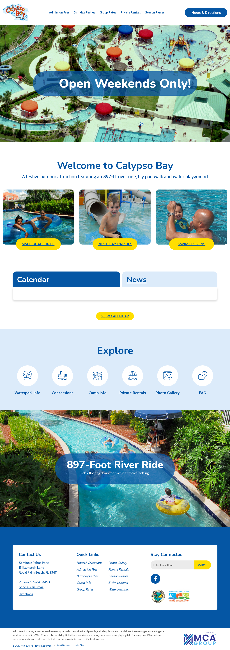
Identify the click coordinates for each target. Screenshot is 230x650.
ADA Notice (63, 645)
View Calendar (115, 316)
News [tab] (137, 280)
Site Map (79, 645)
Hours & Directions (206, 12)
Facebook (155, 579)
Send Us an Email (31, 587)
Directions (26, 594)
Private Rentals (131, 12)
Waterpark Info (118, 589)
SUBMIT (203, 564)
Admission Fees (59, 12)
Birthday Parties (84, 12)
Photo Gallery (117, 563)
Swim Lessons (118, 583)
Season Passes (154, 12)
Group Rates (108, 12)
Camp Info (84, 583)
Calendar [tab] (33, 280)
